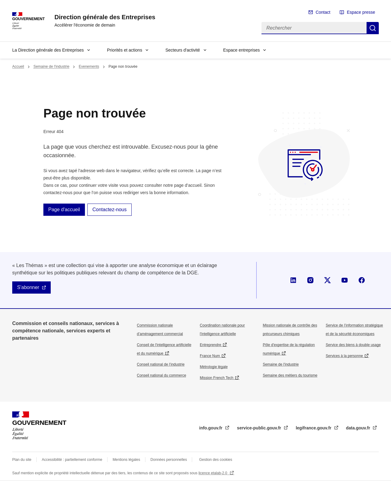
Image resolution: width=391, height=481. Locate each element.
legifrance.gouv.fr (314, 427)
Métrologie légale (214, 367)
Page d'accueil (64, 209)
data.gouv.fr (358, 427)
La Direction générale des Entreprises (48, 50)
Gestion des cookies (215, 459)
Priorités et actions (124, 50)
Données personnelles (169, 459)
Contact (323, 12)
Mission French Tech (216, 378)
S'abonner (28, 287)
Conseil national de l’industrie (161, 364)
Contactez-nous (109, 209)
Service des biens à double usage (353, 345)
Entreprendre (210, 345)
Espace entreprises (241, 50)
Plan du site (21, 459)
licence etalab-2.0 (213, 473)
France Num (210, 356)
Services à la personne (344, 356)
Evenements (89, 66)
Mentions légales (126, 459)
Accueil (18, 66)
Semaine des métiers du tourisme (290, 375)
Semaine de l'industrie (51, 66)
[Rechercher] (314, 28)
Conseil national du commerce (161, 375)
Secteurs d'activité (182, 50)
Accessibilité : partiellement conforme (72, 459)
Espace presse (361, 12)
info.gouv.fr (211, 427)
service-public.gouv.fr (259, 427)
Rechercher (373, 28)
